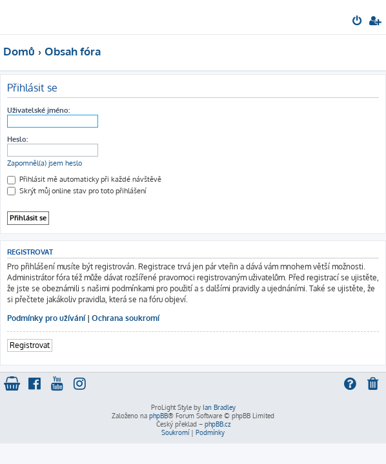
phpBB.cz (217, 424)
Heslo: (17, 139)
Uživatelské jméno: (38, 110)
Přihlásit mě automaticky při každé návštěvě (84, 179)
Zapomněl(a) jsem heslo (44, 163)
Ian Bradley (219, 407)
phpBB (158, 416)
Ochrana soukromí (125, 318)
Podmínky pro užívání (46, 318)
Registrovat (30, 345)
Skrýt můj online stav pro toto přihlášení (76, 190)
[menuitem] (358, 22)
